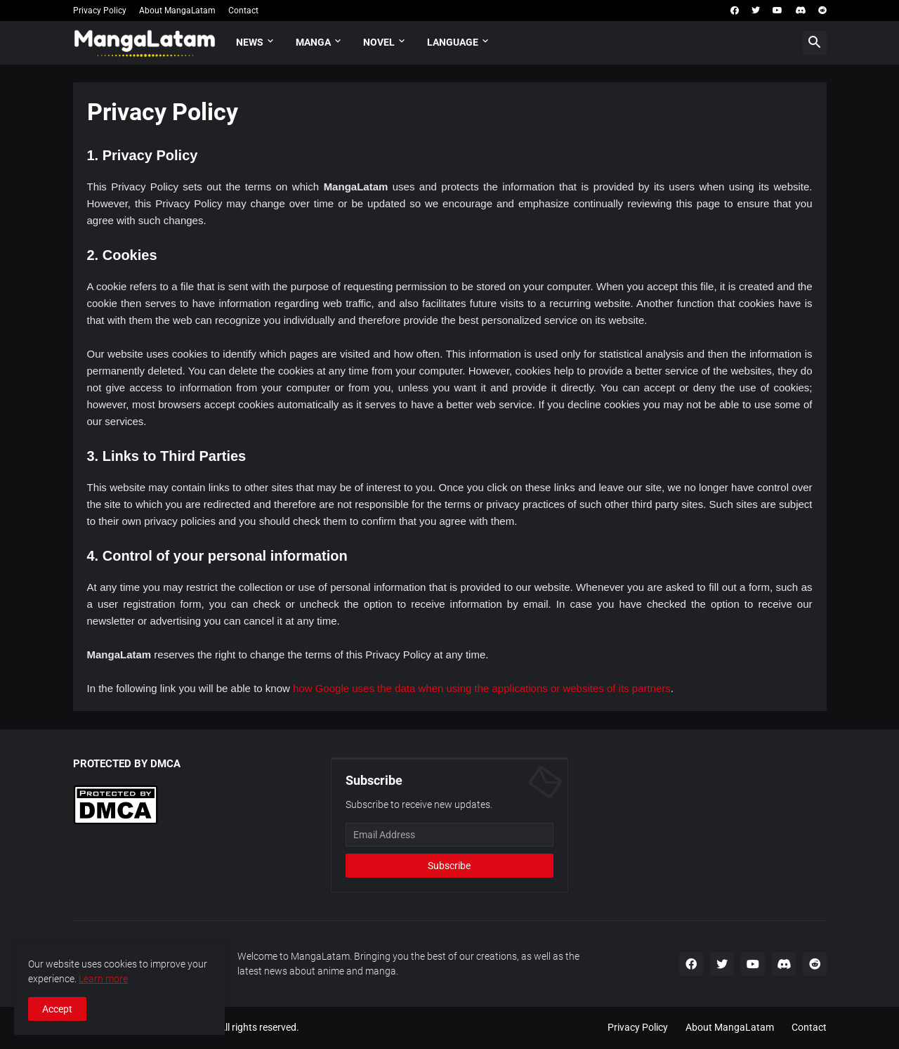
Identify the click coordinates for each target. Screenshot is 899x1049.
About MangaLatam (177, 10)
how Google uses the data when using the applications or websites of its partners (482, 688)
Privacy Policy (99, 10)
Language (452, 42)
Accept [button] (57, 1009)
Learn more (103, 978)
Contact (243, 10)
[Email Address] (449, 835)
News (249, 42)
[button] (815, 43)
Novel (379, 42)
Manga (313, 42)
